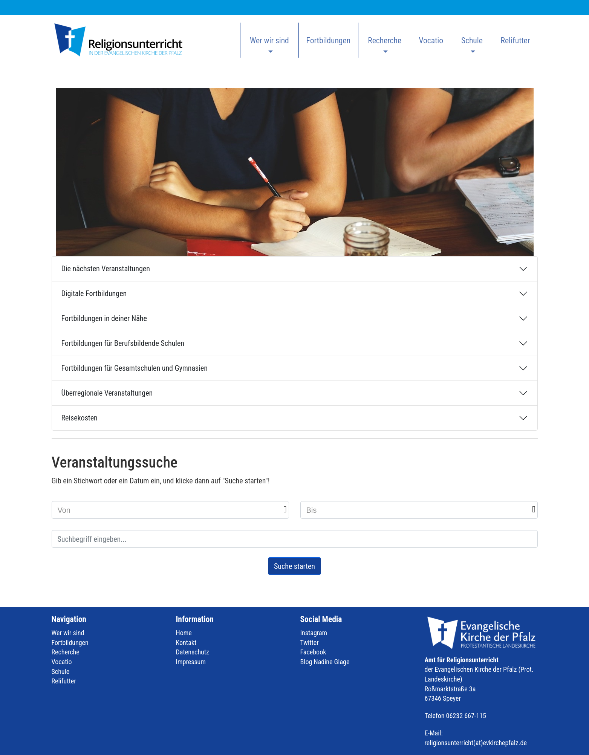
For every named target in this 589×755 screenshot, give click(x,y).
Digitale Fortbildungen (94, 293)
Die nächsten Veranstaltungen (105, 268)
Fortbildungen (328, 40)
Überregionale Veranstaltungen (107, 392)
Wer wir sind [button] (269, 40)
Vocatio (431, 40)
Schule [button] (472, 40)
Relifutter (515, 40)
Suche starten (294, 566)
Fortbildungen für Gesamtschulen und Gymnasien (134, 368)
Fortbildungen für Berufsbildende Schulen (122, 343)
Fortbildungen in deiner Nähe (104, 318)
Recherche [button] (384, 40)
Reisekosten (79, 417)
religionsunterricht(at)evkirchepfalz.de (476, 743)
